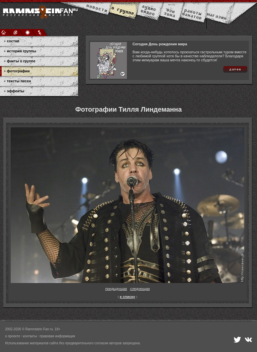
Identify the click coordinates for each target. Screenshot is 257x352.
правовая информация (57, 336)
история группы (21, 51)
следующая (140, 289)
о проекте (12, 336)
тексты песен (19, 81)
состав (13, 41)
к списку (127, 297)
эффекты (15, 91)
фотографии (18, 71)
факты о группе (21, 61)
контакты (30, 336)
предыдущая (116, 289)
